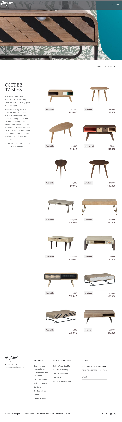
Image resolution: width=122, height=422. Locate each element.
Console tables (40, 379)
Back (99, 66)
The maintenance (60, 373)
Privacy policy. (42, 414)
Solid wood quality (61, 366)
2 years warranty (60, 370)
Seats (36, 395)
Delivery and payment (62, 381)
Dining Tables (40, 398)
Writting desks (40, 383)
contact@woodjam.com (14, 367)
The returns (58, 377)
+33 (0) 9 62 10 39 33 (13, 364)
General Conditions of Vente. (59, 414)
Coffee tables (40, 391)
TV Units (37, 387)
